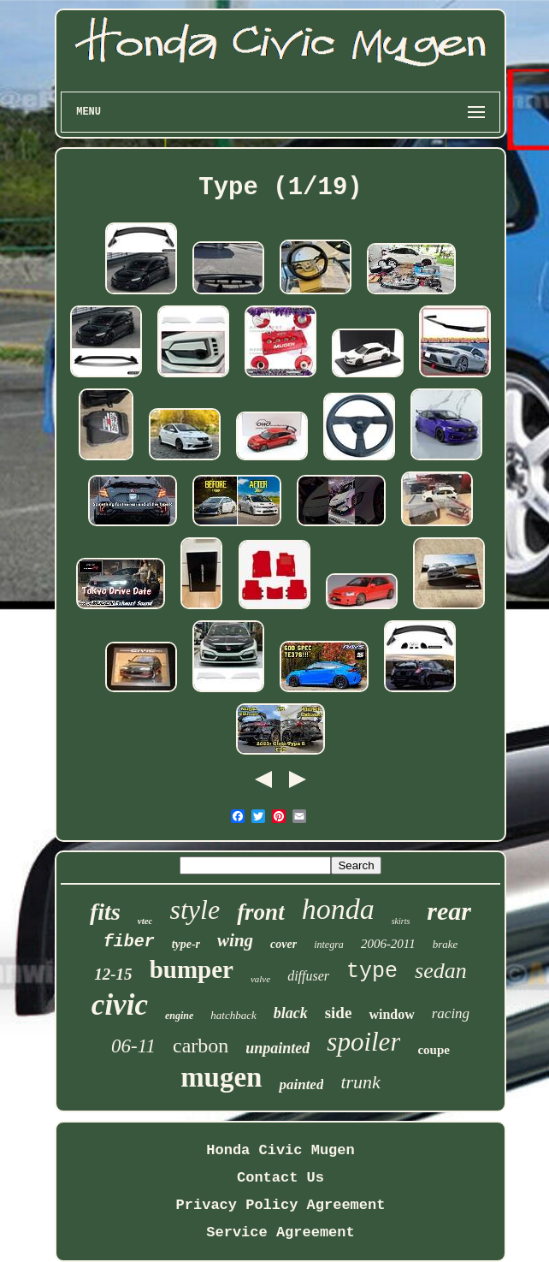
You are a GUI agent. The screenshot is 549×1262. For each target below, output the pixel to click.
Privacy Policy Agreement (281, 1205)
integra (329, 945)
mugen (221, 1077)
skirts (401, 921)
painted (301, 1084)
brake (445, 944)
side (338, 1013)
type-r (186, 944)
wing (235, 940)
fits (105, 911)
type (372, 971)
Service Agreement (280, 1232)
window (391, 1014)
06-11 (133, 1046)
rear (449, 911)
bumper (191, 969)
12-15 (113, 974)
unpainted (277, 1048)
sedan (441, 970)
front (261, 912)
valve (260, 979)
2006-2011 (388, 944)
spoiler (363, 1042)
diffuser (308, 976)
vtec (145, 920)
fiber (129, 941)
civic (120, 1005)
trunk (360, 1082)
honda (338, 909)
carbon (200, 1045)
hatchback (233, 1015)
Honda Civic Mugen (280, 1150)
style (194, 909)
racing (450, 1013)
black (291, 1013)
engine (179, 1016)
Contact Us (280, 1178)
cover (283, 944)
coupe (433, 1050)
